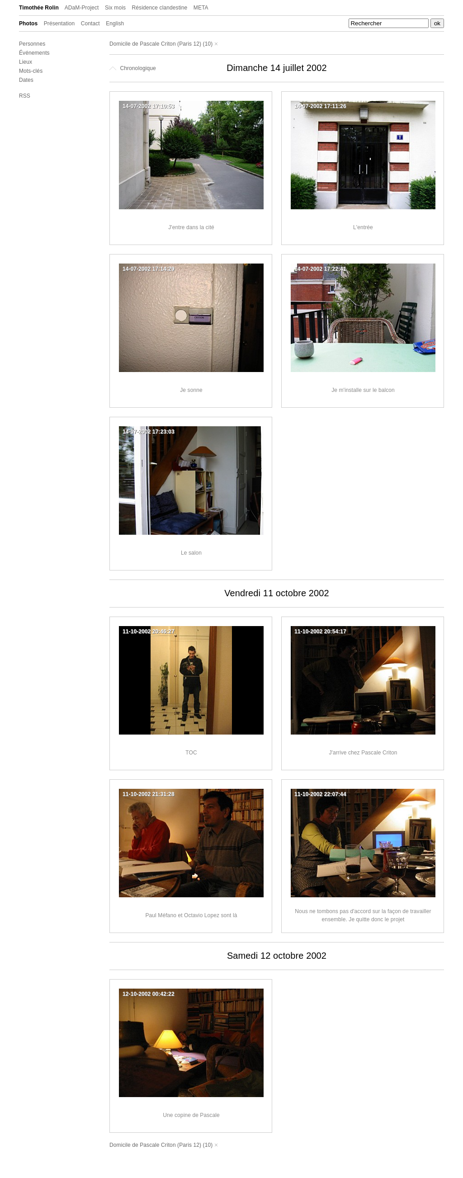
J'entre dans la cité (191, 227)
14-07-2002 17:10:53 (149, 106)
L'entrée (363, 227)
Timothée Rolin (39, 8)
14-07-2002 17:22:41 (320, 269)
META (201, 8)
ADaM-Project (82, 8)
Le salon (191, 553)
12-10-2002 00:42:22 (149, 994)
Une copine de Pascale (191, 1115)
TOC (191, 752)
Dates (26, 80)
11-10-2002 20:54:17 (320, 631)
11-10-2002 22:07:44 (320, 794)
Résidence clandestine (160, 8)
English (115, 23)
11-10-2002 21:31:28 (149, 794)
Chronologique (132, 68)
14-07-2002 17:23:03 (149, 432)
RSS (24, 96)
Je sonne (191, 390)
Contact (90, 23)
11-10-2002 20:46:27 (149, 631)
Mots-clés (31, 71)
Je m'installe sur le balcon (363, 390)
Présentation (59, 23)
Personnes (32, 44)
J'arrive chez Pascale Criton (363, 752)
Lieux (25, 62)
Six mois (115, 8)
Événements (34, 53)
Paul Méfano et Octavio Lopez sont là (191, 915)
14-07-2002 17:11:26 (320, 106)
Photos (28, 23)
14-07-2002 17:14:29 (149, 269)
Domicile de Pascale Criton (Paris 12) (155, 44)
